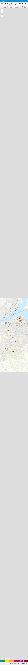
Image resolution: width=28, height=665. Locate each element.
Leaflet (1, 658)
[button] (2, 10)
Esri (11, 658)
